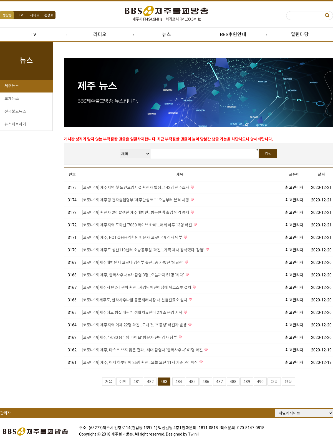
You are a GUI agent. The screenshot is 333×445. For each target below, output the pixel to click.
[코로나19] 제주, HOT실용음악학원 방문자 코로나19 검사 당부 (132, 237)
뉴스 (166, 34)
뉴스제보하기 (15, 124)
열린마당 (300, 34)
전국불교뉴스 (15, 111)
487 (219, 381)
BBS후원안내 (233, 34)
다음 (274, 381)
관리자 (5, 413)
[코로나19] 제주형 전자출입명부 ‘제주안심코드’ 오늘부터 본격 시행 (136, 200)
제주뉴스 (11, 86)
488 (233, 381)
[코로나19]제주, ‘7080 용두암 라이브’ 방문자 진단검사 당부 (130, 337)
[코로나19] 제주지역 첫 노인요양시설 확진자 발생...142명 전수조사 (136, 187)
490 (260, 381)
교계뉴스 (11, 98)
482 (150, 381)
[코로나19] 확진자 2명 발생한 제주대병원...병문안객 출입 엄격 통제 (136, 212)
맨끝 (288, 381)
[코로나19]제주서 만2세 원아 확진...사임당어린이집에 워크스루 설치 (137, 287)
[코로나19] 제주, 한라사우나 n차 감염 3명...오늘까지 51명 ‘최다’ (133, 275)
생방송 (7, 15)
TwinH (193, 434)
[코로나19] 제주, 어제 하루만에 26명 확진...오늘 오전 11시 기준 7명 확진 (140, 362)
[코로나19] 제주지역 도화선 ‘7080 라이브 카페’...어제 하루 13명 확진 (137, 225)
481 (136, 381)
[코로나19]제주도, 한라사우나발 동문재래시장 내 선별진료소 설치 (135, 300)
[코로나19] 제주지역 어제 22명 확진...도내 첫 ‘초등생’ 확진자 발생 (135, 325)
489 (246, 381)
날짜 (321, 174)
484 (178, 381)
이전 (123, 381)
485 (192, 381)
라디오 (34, 15)
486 (206, 381)
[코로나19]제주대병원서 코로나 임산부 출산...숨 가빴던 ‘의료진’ (133, 262)
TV (21, 15)
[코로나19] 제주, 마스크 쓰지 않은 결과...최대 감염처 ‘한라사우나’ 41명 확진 (143, 350)
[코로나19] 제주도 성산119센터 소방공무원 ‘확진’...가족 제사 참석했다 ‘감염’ (143, 250)
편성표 (48, 15)
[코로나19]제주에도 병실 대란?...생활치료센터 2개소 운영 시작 (132, 312)
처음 (108, 381)
